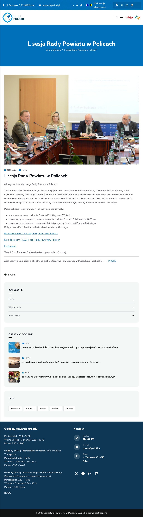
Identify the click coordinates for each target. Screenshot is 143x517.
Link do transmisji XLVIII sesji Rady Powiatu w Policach (32, 239)
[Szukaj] (117, 18)
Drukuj (9, 274)
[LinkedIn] (96, 473)
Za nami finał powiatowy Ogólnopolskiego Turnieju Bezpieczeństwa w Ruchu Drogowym (68, 376)
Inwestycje (14, 315)
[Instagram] (90, 473)
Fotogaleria (10, 246)
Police (43, 409)
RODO (7, 492)
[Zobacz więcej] (14, 347)
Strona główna (53, 49)
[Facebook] (83, 473)
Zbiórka (56, 409)
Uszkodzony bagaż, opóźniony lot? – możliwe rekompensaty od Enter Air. (61, 362)
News (24, 170)
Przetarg (15, 409)
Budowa (30, 409)
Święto (69, 409)
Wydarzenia (15, 307)
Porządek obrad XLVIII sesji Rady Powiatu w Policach (31, 233)
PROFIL (112, 260)
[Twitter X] (76, 473)
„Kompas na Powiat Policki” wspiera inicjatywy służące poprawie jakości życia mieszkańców (70, 347)
